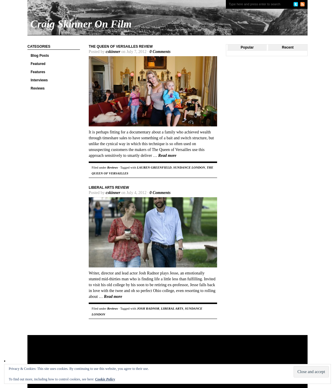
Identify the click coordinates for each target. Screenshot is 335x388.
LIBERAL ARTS (172, 308)
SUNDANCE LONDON (189, 167)
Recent (288, 47)
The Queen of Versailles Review (121, 46)
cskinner (113, 51)
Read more (167, 155)
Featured (38, 64)
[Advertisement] (139, 354)
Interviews (39, 80)
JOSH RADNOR (148, 308)
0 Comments (159, 51)
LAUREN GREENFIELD (154, 167)
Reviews (38, 88)
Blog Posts (40, 56)
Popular (247, 47)
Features (38, 72)
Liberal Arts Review (109, 188)
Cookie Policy (105, 379)
